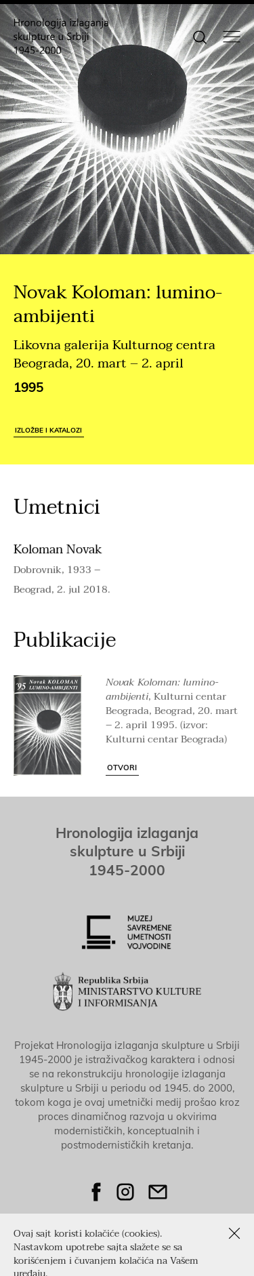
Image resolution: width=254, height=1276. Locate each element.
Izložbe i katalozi (48, 430)
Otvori (122, 774)
